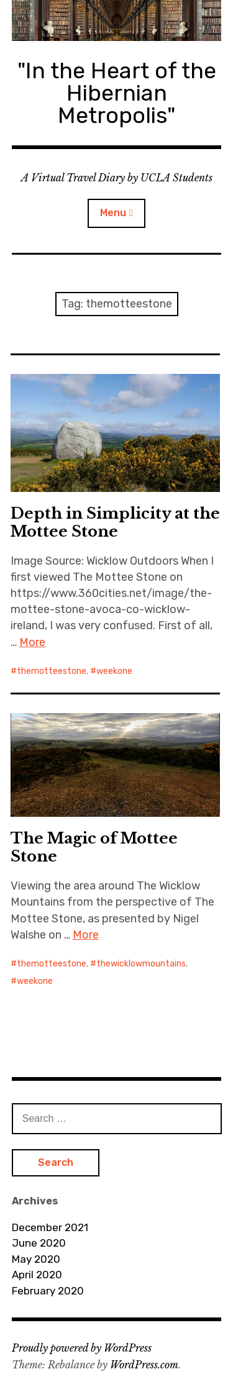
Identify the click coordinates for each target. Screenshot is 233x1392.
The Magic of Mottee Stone (94, 847)
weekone (114, 671)
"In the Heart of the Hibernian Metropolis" (116, 93)
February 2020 (48, 1291)
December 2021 (50, 1227)
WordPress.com (144, 1364)
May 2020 (36, 1259)
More (32, 642)
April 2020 (37, 1274)
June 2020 (39, 1243)
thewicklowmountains (141, 963)
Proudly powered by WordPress (82, 1348)
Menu (113, 213)
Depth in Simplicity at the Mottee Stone (115, 522)
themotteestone (51, 671)
